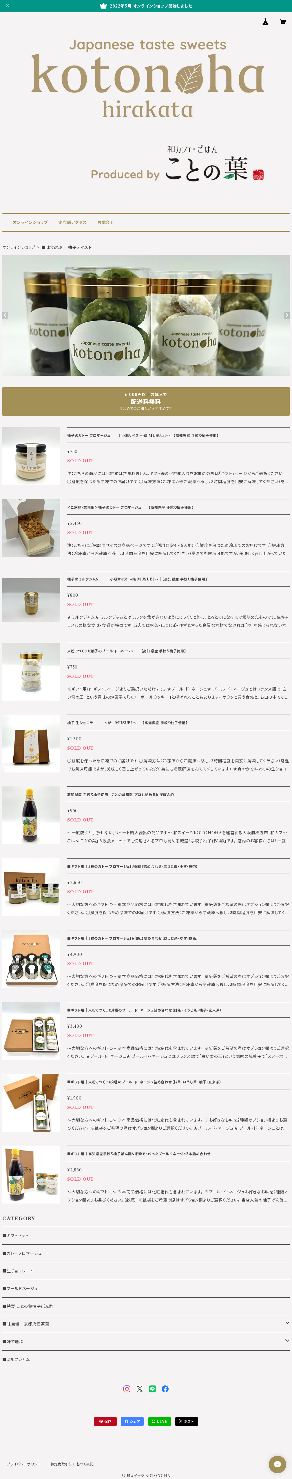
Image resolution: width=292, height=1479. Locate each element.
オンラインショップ (30, 222)
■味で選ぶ (51, 247)
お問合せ (105, 222)
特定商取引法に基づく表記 (72, 1464)
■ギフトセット (15, 1235)
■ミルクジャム (16, 1359)
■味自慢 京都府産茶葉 (26, 1324)
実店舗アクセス (72, 222)
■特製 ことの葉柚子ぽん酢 (27, 1306)
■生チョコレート (17, 1271)
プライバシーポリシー (24, 1464)
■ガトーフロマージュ (22, 1253)
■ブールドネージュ (20, 1288)
